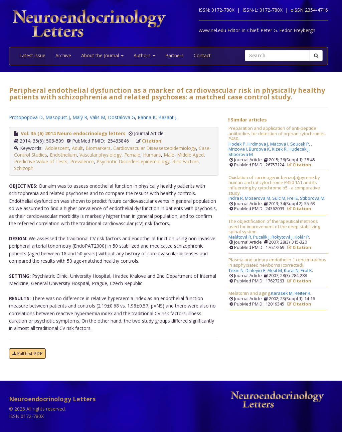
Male (169, 155)
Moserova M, (258, 198)
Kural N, (292, 270)
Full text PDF (27, 353)
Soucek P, (300, 144)
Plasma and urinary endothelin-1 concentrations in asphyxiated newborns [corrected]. (277, 262)
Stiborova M (240, 154)
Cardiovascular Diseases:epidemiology (154, 148)
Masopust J (57, 117)
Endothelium (63, 155)
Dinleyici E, (256, 270)
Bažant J (167, 117)
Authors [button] (144, 55)
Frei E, (293, 198)
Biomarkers (98, 148)
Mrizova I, (238, 149)
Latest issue (32, 55)
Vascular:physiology (100, 155)
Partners (174, 55)
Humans (152, 155)
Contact (202, 55)
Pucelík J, (262, 237)
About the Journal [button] (102, 55)
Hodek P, (237, 144)
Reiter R (302, 293)
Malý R (79, 117)
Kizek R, (280, 149)
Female (132, 155)
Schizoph (23, 168)
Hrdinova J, (258, 144)
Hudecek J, (300, 149)
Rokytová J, (283, 237)
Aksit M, (276, 270)
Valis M (97, 117)
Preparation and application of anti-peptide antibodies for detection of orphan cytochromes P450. (277, 134)
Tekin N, (236, 270)
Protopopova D (26, 117)
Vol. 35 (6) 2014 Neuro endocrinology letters (73, 133)
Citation (151, 141)
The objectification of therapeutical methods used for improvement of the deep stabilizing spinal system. (274, 227)
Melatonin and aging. (249, 293)
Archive (63, 55)
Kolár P (302, 237)
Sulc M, (279, 198)
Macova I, (280, 144)
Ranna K (147, 117)
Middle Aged (190, 155)
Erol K (306, 270)
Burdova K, (260, 149)
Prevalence (82, 161)
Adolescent (57, 148)
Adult (77, 148)
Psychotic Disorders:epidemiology (133, 161)
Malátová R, (240, 237)
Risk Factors (185, 161)
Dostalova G (121, 117)
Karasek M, (283, 293)
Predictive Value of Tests (40, 161)
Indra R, (236, 198)
